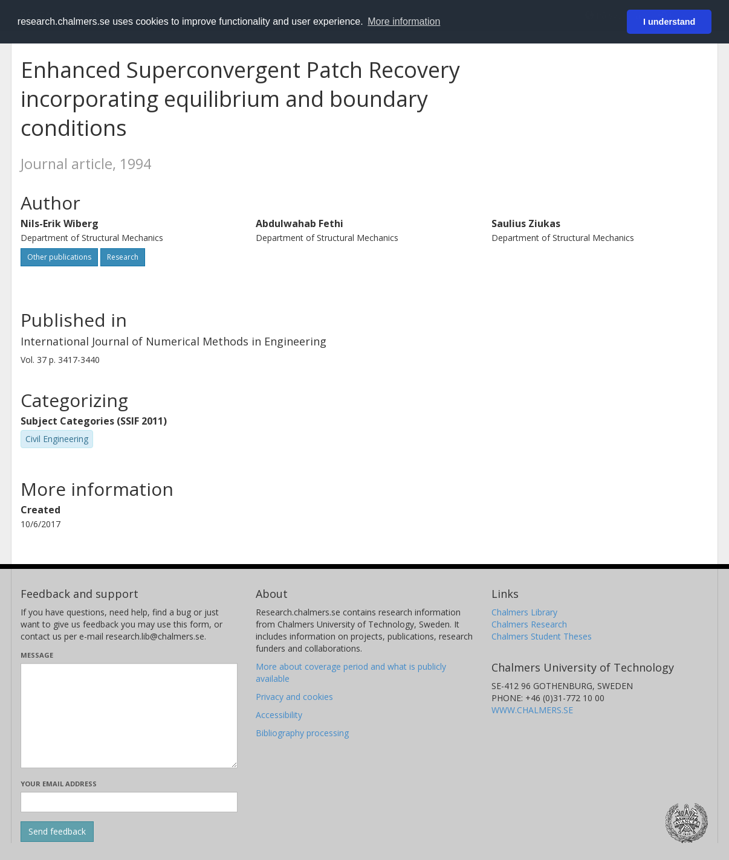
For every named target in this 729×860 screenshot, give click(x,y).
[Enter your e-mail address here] (129, 802)
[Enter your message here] (129, 715)
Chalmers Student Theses (541, 636)
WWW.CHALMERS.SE (532, 710)
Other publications (59, 257)
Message (37, 654)
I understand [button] (669, 22)
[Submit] (57, 831)
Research (122, 257)
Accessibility (279, 714)
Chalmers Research (529, 624)
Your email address (59, 783)
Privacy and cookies (294, 696)
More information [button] (404, 21)
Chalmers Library (524, 612)
